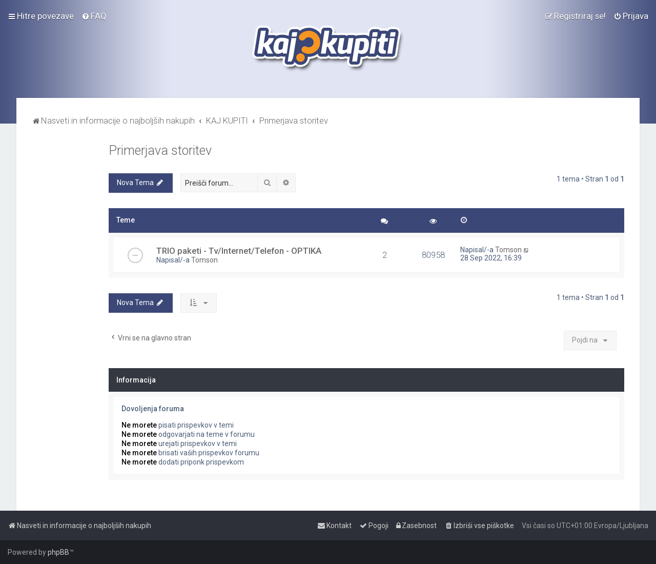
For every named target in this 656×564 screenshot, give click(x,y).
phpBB (58, 552)
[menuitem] (94, 16)
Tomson (204, 260)
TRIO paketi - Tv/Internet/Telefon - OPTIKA (238, 251)
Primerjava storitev (160, 150)
